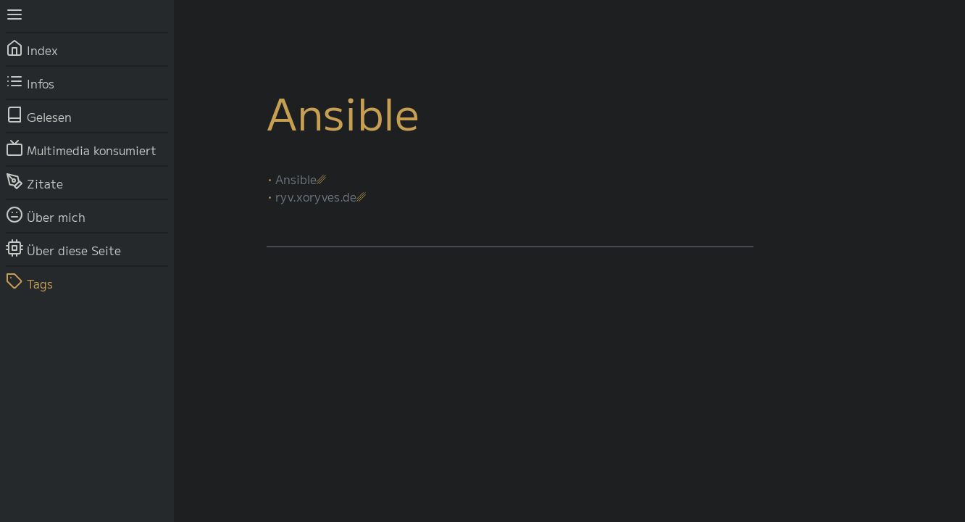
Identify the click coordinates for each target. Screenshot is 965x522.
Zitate (34, 181)
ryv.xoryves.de (315, 197)
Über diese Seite (63, 248)
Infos (30, 81)
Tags (29, 281)
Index (32, 48)
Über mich (45, 214)
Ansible (296, 180)
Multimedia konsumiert (81, 148)
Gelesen (39, 114)
